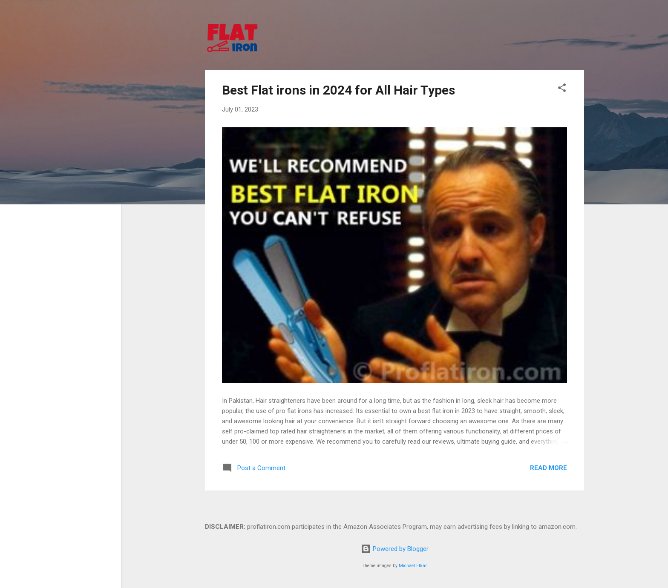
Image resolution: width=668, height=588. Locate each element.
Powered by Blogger (395, 549)
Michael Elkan (413, 565)
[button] (562, 89)
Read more (548, 468)
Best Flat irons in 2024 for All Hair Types (338, 90)
